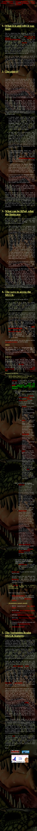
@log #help (8, 686)
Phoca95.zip (15, 582)
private (27, 669)
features (19, 638)
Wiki (17, 3)
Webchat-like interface (22, 1)
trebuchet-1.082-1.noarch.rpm (26, 399)
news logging (18, 686)
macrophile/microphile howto (27, 161)
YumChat (24, 45)
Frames (33, 3)
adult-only (20, 669)
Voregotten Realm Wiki (18, 629)
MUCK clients (12, 379)
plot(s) (14, 74)
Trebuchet (14, 383)
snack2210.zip (22, 513)
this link (21, 367)
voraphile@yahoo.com (14, 334)
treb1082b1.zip (23, 567)
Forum (11, 3)
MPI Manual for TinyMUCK (25, 618)
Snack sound (25, 437)
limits (12, 217)
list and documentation (24, 627)
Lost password (25, 3)
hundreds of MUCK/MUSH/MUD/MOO (20, 41)
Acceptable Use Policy (11, 345)
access (23, 294)
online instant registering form (21, 330)
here (28, 472)
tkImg (23, 423)
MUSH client (15, 575)
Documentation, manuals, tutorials (17, 606)
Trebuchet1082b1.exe (24, 547)
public (15, 669)
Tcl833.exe (21, 487)
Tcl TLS (24, 409)
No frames (19, 4)
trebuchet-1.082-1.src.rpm (25, 402)
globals (26, 705)
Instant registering (8, 1)
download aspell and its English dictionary (26, 553)
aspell (13, 388)
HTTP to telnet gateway (18, 598)
